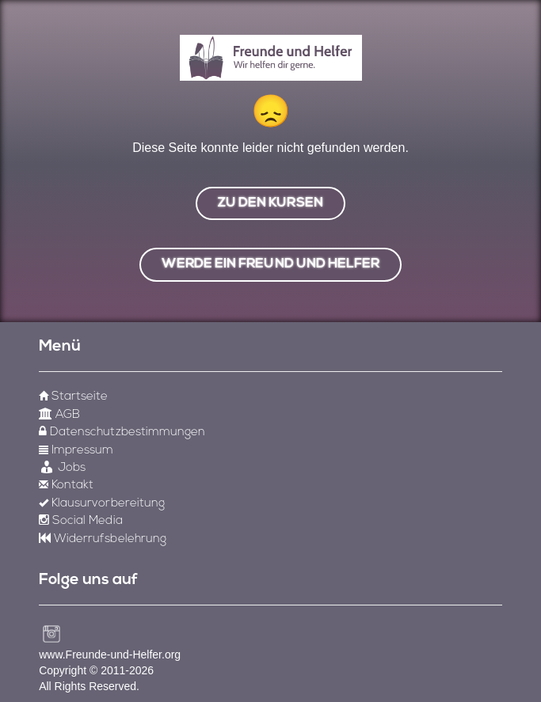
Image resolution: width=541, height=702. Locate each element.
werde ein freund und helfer (270, 264)
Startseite (73, 397)
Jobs (62, 468)
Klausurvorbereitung (102, 504)
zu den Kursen (270, 203)
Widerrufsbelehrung (102, 539)
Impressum (76, 451)
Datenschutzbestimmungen (122, 432)
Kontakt (66, 485)
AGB (59, 415)
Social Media (80, 521)
